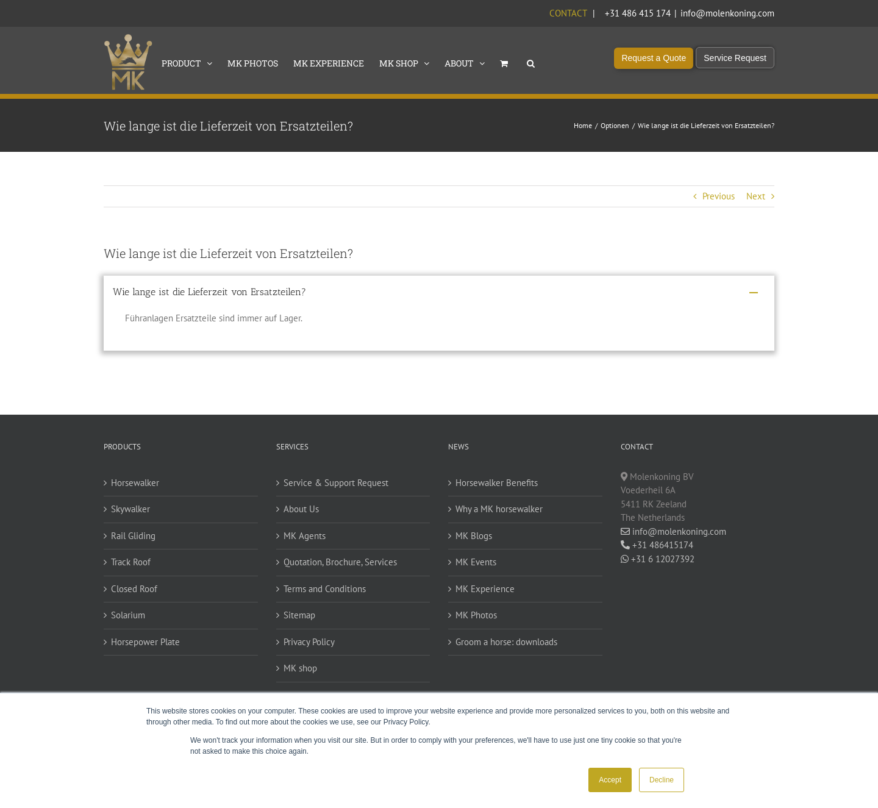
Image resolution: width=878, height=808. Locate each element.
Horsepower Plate (145, 642)
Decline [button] (661, 780)
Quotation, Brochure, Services (340, 562)
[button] (531, 62)
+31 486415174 (657, 545)
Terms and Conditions (325, 589)
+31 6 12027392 (657, 559)
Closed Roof (134, 589)
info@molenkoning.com (727, 13)
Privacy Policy (309, 642)
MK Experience (485, 589)
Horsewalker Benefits (496, 482)
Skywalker (130, 509)
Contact (568, 13)
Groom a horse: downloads (506, 642)
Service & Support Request (336, 482)
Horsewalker (135, 482)
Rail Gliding (133, 536)
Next (755, 196)
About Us (301, 509)
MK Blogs (473, 536)
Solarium (128, 615)
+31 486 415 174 (638, 13)
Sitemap (299, 615)
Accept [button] (610, 780)
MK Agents (305, 536)
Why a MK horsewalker (499, 509)
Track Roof (131, 562)
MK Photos (476, 615)
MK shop (300, 668)
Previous (718, 196)
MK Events (475, 562)
